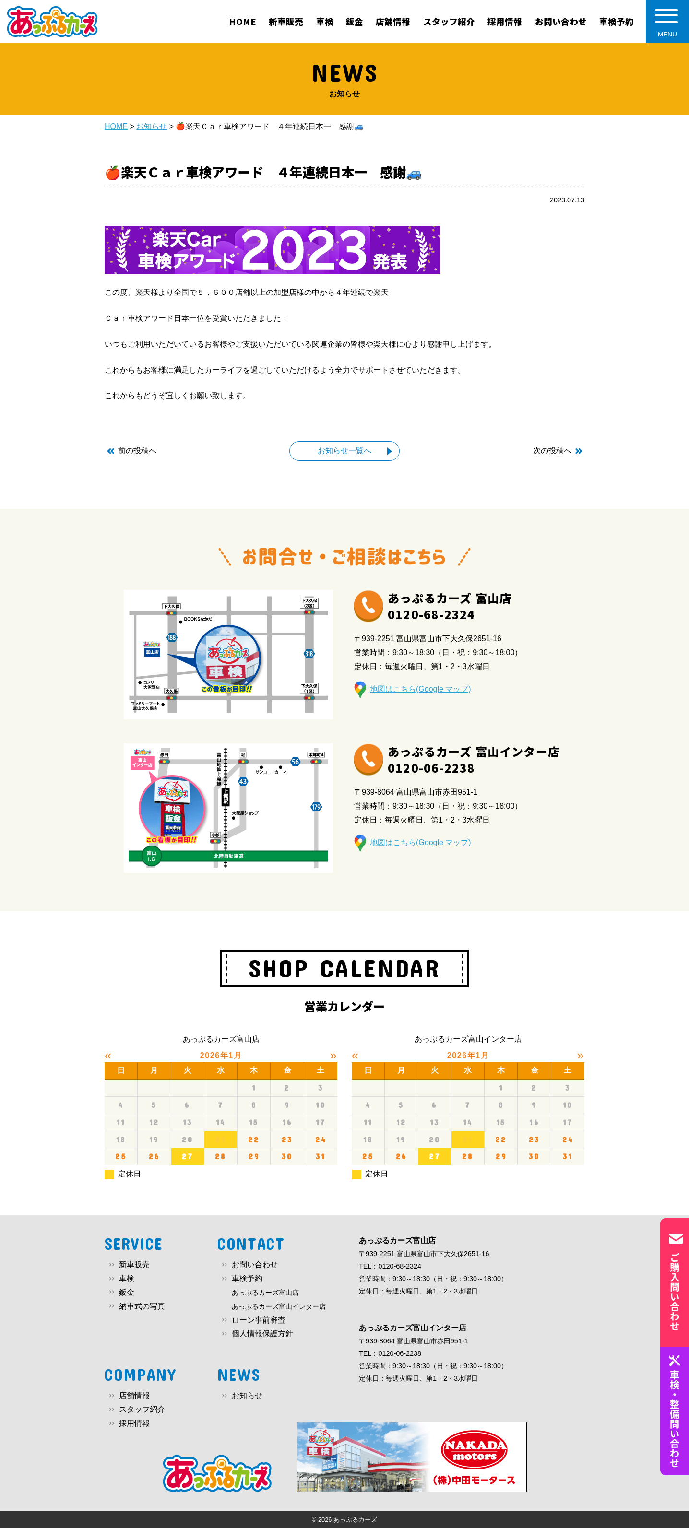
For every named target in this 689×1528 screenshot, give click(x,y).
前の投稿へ (137, 451)
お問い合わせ (255, 1264)
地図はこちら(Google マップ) (420, 689)
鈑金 (126, 1292)
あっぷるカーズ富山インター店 (279, 1306)
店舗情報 (134, 1395)
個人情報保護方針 (262, 1333)
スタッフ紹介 (142, 1409)
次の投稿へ (552, 451)
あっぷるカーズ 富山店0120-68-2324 (449, 606)
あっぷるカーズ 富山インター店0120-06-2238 (474, 759)
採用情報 (134, 1423)
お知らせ (247, 1395)
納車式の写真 (142, 1306)
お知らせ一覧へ (344, 451)
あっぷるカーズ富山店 (265, 1292)
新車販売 (134, 1264)
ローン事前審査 (258, 1320)
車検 (126, 1278)
